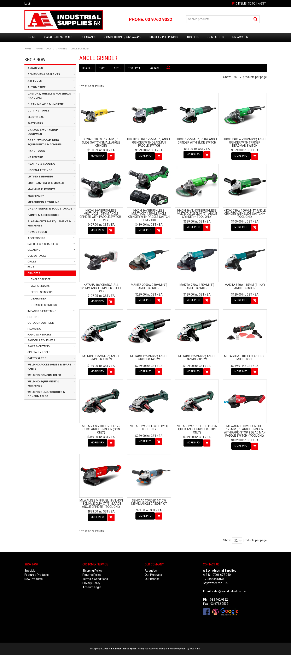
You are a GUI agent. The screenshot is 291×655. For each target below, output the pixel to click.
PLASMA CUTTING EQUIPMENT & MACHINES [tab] (49, 223)
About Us (192, 37)
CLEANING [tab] (34, 249)
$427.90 (98, 224)
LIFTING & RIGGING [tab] (40, 176)
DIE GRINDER (38, 298)
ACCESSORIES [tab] (36, 238)
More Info (97, 155)
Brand (87, 68)
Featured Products (36, 574)
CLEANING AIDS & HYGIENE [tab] (46, 104)
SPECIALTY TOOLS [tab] (39, 352)
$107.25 (98, 295)
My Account (241, 37)
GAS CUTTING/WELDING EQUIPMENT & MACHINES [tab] (45, 142)
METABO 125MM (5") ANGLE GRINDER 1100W (101, 357)
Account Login (91, 587)
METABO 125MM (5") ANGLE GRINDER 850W (197, 357)
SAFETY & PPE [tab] (37, 358)
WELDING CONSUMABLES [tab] (44, 375)
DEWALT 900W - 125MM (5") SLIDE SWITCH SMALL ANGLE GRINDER (101, 142)
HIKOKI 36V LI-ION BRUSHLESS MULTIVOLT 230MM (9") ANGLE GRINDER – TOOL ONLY (197, 214)
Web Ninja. (195, 648)
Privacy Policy (91, 583)
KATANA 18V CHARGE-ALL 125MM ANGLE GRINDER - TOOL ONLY (101, 288)
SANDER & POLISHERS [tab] (41, 340)
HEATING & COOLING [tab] (41, 163)
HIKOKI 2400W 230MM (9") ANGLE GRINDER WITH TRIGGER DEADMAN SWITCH (245, 142)
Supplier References (164, 37)
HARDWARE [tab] (35, 157)
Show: (227, 77)
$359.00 (241, 150)
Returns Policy (91, 574)
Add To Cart (111, 156)
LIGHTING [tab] (33, 317)
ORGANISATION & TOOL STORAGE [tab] (50, 208)
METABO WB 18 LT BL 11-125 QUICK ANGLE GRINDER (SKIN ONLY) (101, 429)
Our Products (153, 574)
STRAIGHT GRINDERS (44, 305)
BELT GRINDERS (40, 285)
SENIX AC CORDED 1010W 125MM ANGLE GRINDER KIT (149, 502)
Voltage (156, 68)
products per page (255, 77)
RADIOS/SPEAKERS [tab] (39, 334)
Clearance (88, 37)
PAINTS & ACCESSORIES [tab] (43, 215)
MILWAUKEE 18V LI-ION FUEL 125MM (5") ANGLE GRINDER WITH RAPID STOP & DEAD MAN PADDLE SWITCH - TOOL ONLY (245, 430)
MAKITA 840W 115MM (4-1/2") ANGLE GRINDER (245, 286)
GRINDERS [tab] (34, 273)
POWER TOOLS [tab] (37, 232)
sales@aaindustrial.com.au (229, 591)
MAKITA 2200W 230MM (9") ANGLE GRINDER (149, 286)
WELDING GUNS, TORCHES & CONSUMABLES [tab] (46, 394)
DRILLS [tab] (32, 261)
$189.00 (98, 366)
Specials (29, 570)
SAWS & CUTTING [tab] (39, 346)
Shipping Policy (92, 570)
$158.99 (98, 150)
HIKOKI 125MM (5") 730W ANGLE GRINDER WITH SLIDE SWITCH (197, 141)
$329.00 (145, 150)
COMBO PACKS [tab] (37, 255)
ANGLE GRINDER (41, 279)
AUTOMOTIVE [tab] (37, 87)
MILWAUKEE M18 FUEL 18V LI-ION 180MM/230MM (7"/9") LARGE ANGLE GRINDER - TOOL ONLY (101, 504)
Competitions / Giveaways (122, 37)
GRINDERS (61, 48)
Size (117, 68)
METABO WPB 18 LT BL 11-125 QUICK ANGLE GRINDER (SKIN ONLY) (197, 429)
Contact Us (216, 37)
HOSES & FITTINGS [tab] (40, 170)
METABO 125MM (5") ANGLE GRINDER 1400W (149, 357)
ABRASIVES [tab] (35, 67)
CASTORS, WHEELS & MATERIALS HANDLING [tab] (49, 95)
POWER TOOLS (43, 48)
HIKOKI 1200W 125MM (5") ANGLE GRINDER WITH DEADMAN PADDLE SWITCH (149, 142)
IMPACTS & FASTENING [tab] (42, 311)
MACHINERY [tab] (36, 195)
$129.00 (193, 294)
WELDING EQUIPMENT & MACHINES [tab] (43, 383)
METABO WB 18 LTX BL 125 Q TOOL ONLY (149, 427)
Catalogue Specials (58, 37)
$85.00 (194, 149)
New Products (33, 579)
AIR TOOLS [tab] (35, 80)
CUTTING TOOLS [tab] (38, 110)
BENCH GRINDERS (42, 292)
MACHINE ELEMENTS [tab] (41, 189)
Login (27, 3)
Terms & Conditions (95, 579)
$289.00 (145, 294)
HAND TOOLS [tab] (36, 150)
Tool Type (135, 68)
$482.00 (241, 440)
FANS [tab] (31, 267)
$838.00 (98, 511)
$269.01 (241, 366)
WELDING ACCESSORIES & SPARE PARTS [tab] (49, 366)
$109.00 (241, 221)
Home (32, 37)
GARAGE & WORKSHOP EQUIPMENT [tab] (43, 131)
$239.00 (145, 435)
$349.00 (98, 437)
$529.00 (193, 221)
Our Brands (152, 579)
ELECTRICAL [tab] (36, 117)
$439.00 (145, 224)
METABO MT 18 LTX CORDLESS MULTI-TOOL (244, 357)
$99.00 (146, 510)
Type (103, 68)
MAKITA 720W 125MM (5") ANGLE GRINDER (197, 286)
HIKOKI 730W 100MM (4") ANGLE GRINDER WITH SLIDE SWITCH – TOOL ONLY (245, 214)
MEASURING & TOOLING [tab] (43, 202)
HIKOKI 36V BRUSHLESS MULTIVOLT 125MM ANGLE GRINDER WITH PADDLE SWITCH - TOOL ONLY (101, 215)
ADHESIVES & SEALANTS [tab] (44, 74)
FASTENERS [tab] (35, 123)
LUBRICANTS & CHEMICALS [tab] (46, 182)
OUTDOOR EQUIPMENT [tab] (42, 322)
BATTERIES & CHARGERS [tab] (43, 243)
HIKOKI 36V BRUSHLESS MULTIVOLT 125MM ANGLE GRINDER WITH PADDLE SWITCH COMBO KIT (149, 215)
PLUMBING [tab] (34, 328)
